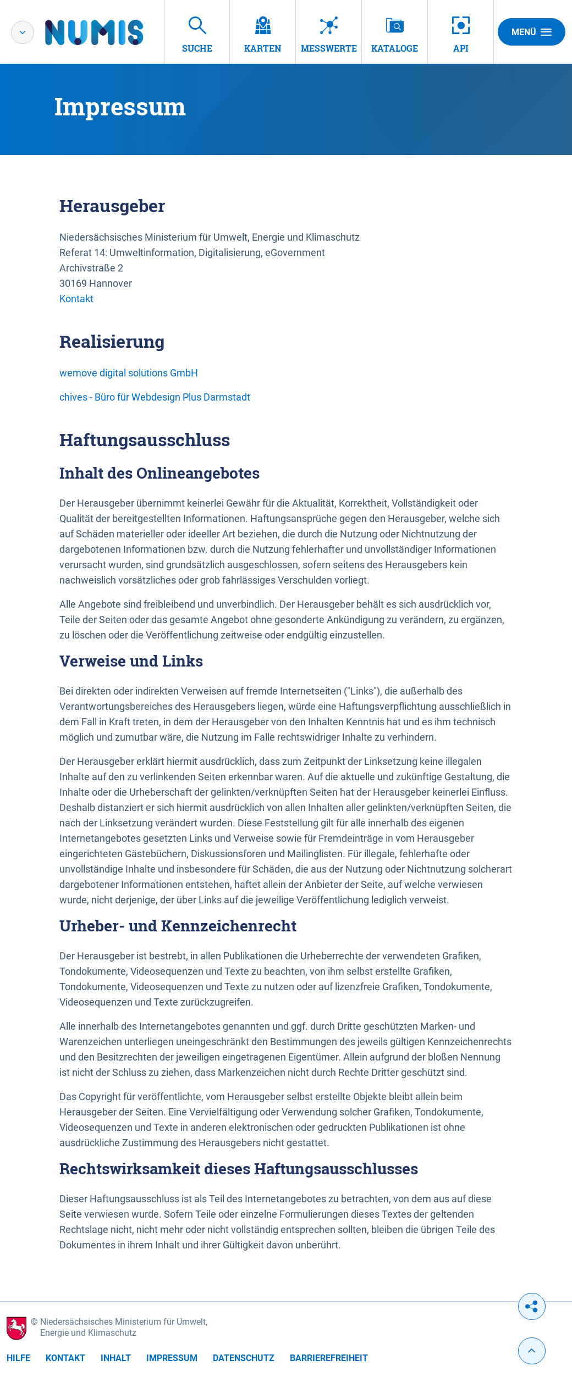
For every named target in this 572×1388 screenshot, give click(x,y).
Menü (532, 31)
